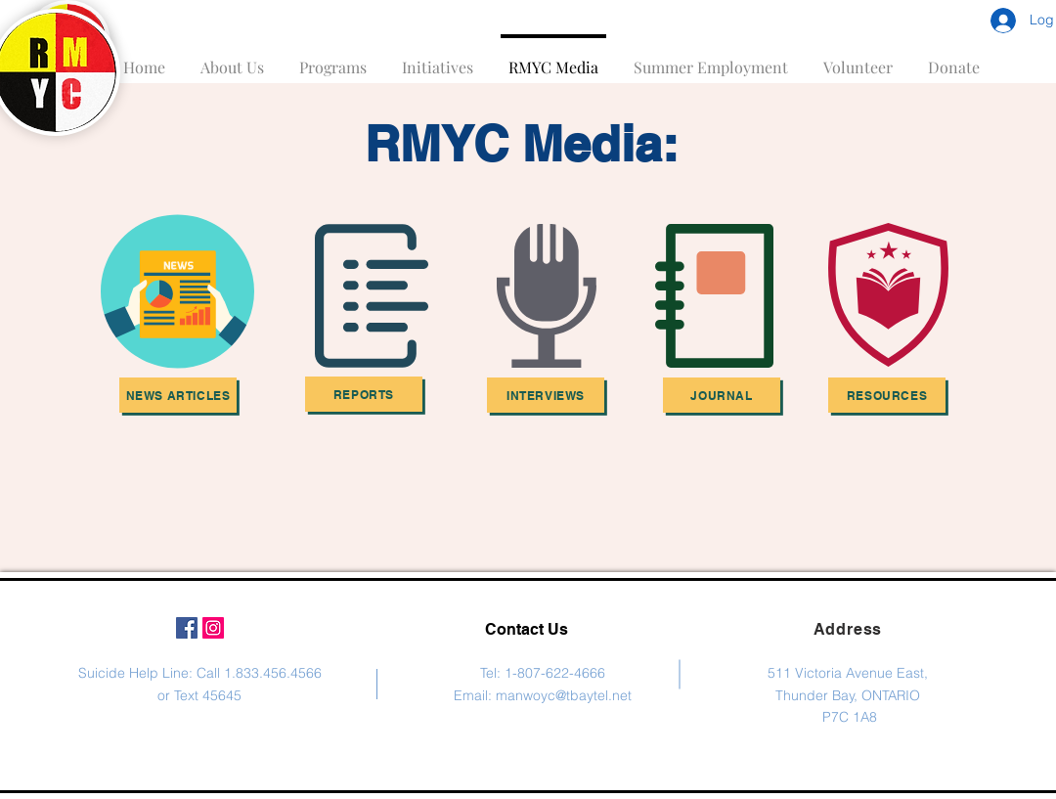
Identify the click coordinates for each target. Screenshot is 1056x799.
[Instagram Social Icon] (213, 628)
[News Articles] (178, 395)
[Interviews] (545, 395)
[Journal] (721, 395)
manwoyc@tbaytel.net (564, 695)
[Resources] (887, 395)
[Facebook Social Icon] (187, 628)
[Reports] (363, 394)
